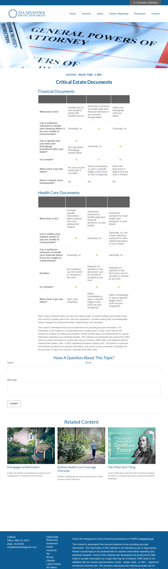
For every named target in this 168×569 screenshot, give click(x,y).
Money (49, 557)
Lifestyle (50, 560)
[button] (73, 13)
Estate (49, 547)
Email (88, 362)
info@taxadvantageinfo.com (21, 547)
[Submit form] (14, 403)
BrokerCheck (147, 539)
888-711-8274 (22, 540)
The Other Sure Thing (121, 467)
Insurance (51, 550)
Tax (48, 553)
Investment (52, 543)
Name (10, 362)
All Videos (51, 567)
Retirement (52, 540)
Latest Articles (53, 564)
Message (12, 380)
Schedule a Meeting (145, 2)
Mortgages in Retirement (23, 467)
